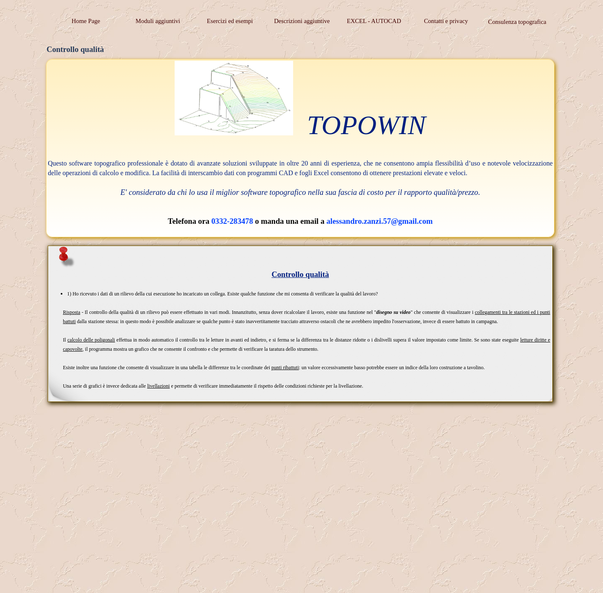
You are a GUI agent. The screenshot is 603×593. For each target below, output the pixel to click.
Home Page (86, 21)
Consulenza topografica (517, 21)
